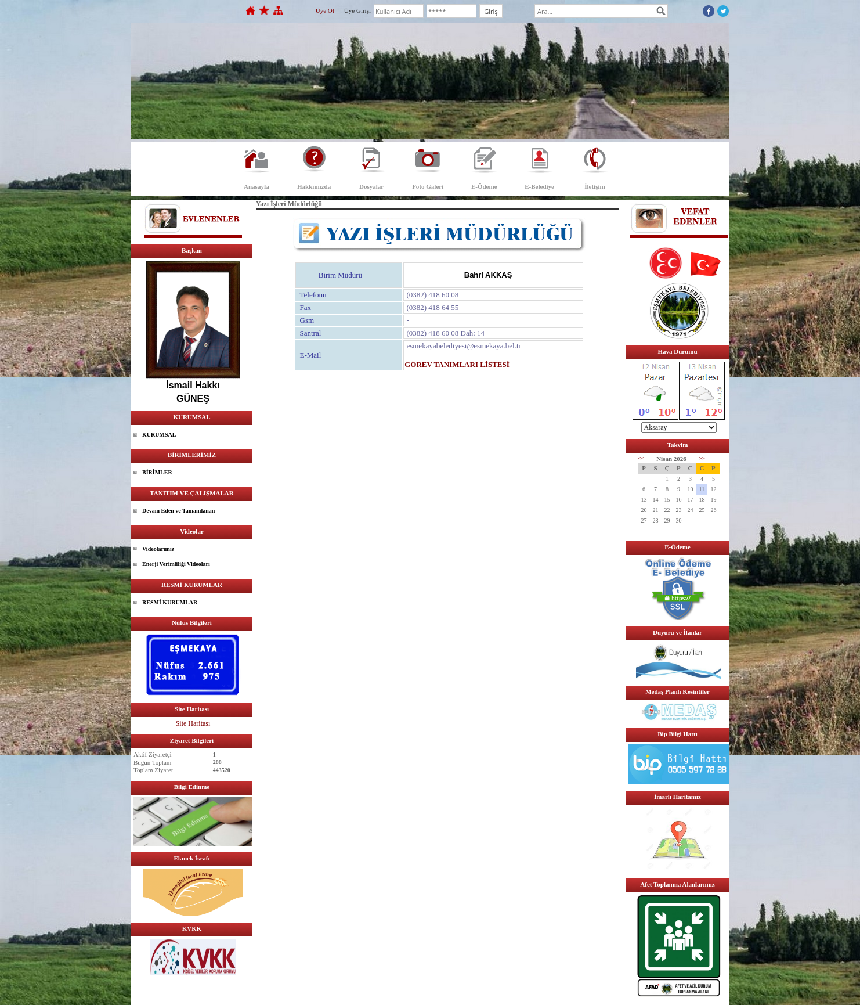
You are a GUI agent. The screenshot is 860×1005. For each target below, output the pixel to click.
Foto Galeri (427, 186)
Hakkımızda (314, 186)
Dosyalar (371, 186)
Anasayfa (256, 186)
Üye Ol (325, 10)
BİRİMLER (157, 472)
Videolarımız (158, 549)
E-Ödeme (484, 186)
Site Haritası (193, 723)
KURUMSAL (159, 434)
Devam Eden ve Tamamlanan (178, 510)
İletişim (594, 186)
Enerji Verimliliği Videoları (176, 564)
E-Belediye (539, 186)
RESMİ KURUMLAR (169, 602)
